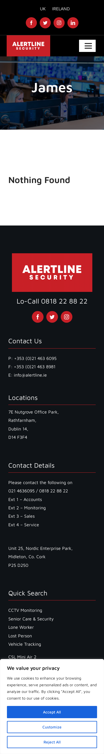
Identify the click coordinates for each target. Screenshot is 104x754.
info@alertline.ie (29, 374)
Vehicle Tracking (24, 644)
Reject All (52, 742)
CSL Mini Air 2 (22, 656)
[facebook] (31, 22)
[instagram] (59, 22)
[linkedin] (72, 22)
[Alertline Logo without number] (28, 37)
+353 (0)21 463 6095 (35, 358)
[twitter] (45, 22)
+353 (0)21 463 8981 (34, 366)
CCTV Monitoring (25, 610)
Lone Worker (21, 627)
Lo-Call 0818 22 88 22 (52, 301)
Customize (52, 727)
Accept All (52, 712)
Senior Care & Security (31, 618)
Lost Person (20, 635)
